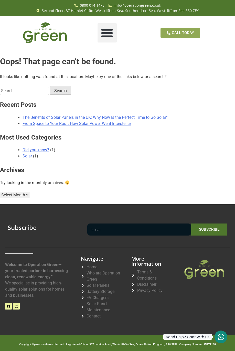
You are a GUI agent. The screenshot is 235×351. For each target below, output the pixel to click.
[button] (107, 32)
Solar (27, 156)
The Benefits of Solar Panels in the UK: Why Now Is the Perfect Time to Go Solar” (95, 117)
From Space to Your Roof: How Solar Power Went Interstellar (77, 123)
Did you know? (36, 149)
